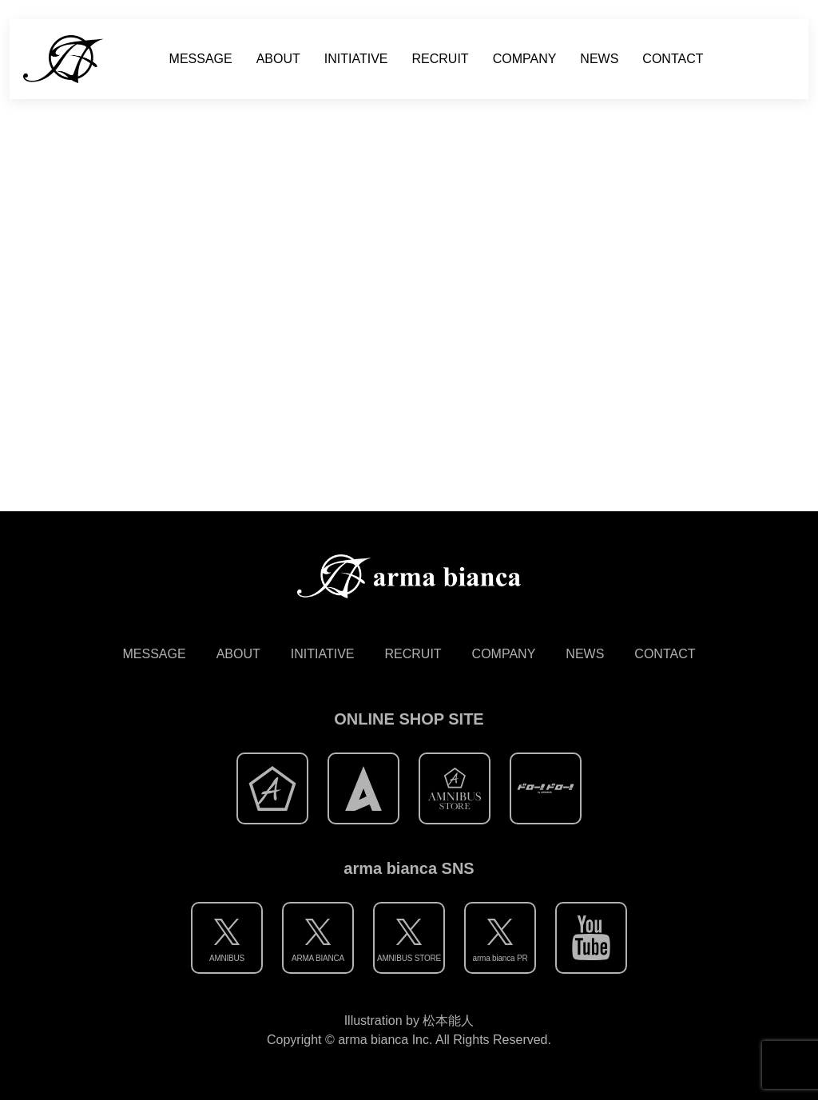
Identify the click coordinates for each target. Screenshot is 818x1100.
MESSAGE (200, 59)
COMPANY (525, 59)
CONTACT (672, 59)
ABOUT (278, 59)
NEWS (599, 59)
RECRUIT (440, 59)
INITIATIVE (356, 59)
